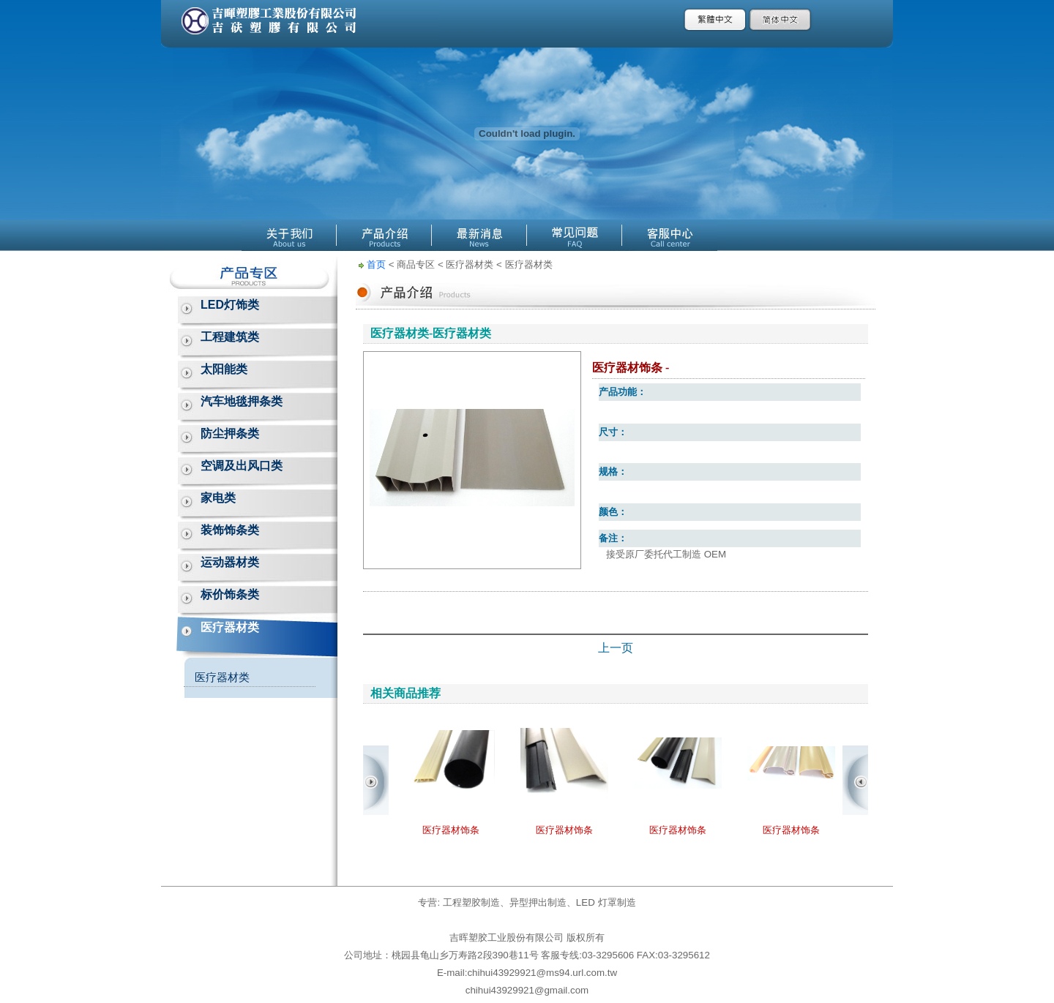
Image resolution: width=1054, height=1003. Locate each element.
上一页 (615, 648)
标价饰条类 (230, 594)
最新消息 (479, 235)
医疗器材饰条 (450, 829)
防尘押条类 (230, 433)
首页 (376, 264)
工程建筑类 (230, 337)
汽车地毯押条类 (242, 401)
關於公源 (289, 235)
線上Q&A (574, 235)
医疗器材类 (230, 627)
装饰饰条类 (230, 530)
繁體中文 (715, 19)
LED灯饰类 (230, 304)
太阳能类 (224, 369)
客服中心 (669, 235)
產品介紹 (384, 235)
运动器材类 (230, 562)
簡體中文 (780, 19)
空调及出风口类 (242, 465)
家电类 (218, 498)
